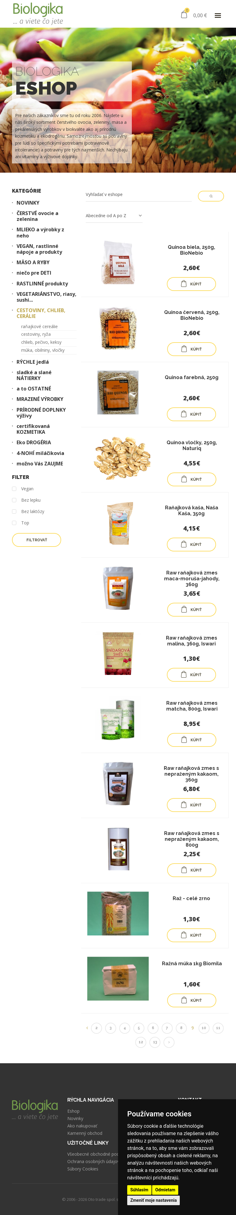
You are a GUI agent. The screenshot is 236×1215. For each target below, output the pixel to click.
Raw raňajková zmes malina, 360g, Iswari (191, 641)
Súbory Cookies (82, 1169)
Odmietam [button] (165, 1189)
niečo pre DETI (34, 273)
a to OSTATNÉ (34, 389)
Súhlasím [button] (139, 1189)
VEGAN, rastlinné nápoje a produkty (39, 249)
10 (204, 1028)
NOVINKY (28, 203)
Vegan (22, 489)
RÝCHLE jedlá (33, 362)
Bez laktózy (28, 511)
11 (218, 1028)
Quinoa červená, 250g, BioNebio (191, 315)
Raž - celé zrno (191, 898)
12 (141, 1042)
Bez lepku (26, 500)
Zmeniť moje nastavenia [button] (153, 1200)
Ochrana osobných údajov (93, 1161)
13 (155, 1042)
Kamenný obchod (84, 1133)
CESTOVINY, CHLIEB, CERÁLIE (41, 313)
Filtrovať (36, 540)
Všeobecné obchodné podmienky (100, 1154)
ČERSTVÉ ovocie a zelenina (37, 216)
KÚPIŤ (190, 283)
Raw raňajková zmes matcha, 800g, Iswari (192, 706)
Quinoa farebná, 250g (191, 377)
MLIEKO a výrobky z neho (40, 232)
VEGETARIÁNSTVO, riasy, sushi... (47, 297)
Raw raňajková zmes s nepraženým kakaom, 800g (191, 839)
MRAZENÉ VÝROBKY (40, 399)
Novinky (75, 1118)
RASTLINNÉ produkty (42, 284)
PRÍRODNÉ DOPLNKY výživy (41, 413)
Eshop (73, 1111)
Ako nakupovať (82, 1126)
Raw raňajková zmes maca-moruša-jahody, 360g (191, 578)
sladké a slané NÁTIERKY (34, 375)
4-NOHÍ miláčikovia (40, 453)
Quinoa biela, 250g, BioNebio (191, 250)
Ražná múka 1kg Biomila (192, 963)
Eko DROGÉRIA (34, 442)
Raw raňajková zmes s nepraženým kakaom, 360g (191, 774)
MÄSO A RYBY (33, 262)
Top (20, 523)
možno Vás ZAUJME (40, 464)
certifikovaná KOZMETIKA (33, 429)
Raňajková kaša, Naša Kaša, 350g (191, 510)
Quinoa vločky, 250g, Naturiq (192, 445)
